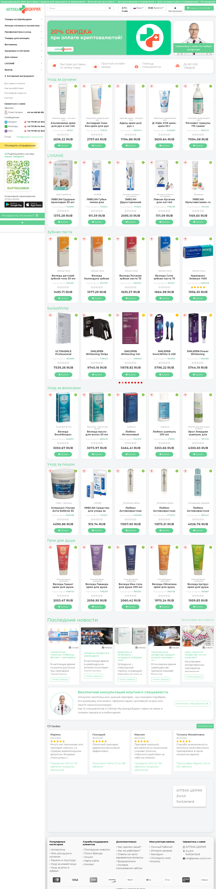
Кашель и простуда (63, 860)
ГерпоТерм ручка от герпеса (63, 124)
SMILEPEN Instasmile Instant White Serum (63, 354)
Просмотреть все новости (197, 619)
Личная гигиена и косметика (22, 25)
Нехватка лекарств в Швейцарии (96, 654)
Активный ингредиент (19, 76)
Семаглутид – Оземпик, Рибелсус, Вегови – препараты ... (63, 656)
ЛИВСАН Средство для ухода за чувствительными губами (130, 512)
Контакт (8, 98)
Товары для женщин (17, 38)
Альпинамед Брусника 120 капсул (63, 434)
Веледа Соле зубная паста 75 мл (198, 278)
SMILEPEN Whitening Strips (131, 353)
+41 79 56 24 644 (35, 122)
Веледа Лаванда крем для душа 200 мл (130, 587)
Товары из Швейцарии (18, 19)
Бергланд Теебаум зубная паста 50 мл (63, 278)
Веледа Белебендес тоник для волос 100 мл (96, 436)
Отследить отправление (19, 145)
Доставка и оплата (14, 83)
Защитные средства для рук (131, 119)
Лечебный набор (165, 503)
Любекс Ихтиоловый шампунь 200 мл (164, 434)
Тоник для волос (98, 427)
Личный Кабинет (162, 847)
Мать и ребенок (97, 195)
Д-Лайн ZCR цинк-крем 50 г (198, 124)
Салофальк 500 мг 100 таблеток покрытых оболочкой (148, 766)
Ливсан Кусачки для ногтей (198, 201)
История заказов (161, 850)
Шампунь (63, 427)
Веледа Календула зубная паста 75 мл (130, 278)
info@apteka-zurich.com (29, 137)
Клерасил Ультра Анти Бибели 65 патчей (96, 510)
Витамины (11, 44)
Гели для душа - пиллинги (63, 580)
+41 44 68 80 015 (35, 112)
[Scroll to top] (22, 222)
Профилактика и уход (18, 32)
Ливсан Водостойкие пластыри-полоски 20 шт (63, 204)
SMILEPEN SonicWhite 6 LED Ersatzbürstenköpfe (197, 354)
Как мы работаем (14, 88)
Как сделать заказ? (129, 847)
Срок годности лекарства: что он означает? (195, 655)
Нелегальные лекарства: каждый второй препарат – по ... (163, 656)
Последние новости (15, 93)
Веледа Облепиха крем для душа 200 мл (198, 587)
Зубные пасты (63, 271)
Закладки (157, 854)
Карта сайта (91, 860)
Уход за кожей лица (63, 864)
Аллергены (58, 849)
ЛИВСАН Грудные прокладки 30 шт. (97, 201)
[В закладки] (50, 86)
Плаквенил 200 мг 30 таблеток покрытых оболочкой (64, 766)
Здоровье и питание (17, 50)
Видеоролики (127, 861)
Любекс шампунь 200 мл (198, 433)
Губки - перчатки (98, 503)
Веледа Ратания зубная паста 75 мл (164, 278)
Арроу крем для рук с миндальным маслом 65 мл (164, 127)
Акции (88, 857)
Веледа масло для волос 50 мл (130, 433)
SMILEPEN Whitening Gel (164, 353)
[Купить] (63, 145)
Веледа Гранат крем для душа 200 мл (96, 587)
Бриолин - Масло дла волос (131, 428)
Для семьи (11, 57)
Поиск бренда (93, 853)
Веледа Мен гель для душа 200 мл (164, 585)
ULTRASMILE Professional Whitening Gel (96, 354)
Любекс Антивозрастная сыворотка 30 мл (164, 510)
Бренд (9, 69)
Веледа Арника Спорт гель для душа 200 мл (63, 587)
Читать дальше (60, 679)
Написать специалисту (192, 703)
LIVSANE (9, 63)
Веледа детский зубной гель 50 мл (96, 277)
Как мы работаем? (129, 850)
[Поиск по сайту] (110, 8)
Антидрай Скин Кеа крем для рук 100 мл (130, 126)
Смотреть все (205, 726)
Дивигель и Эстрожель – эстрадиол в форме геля (130, 656)
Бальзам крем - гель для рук (97, 119)
